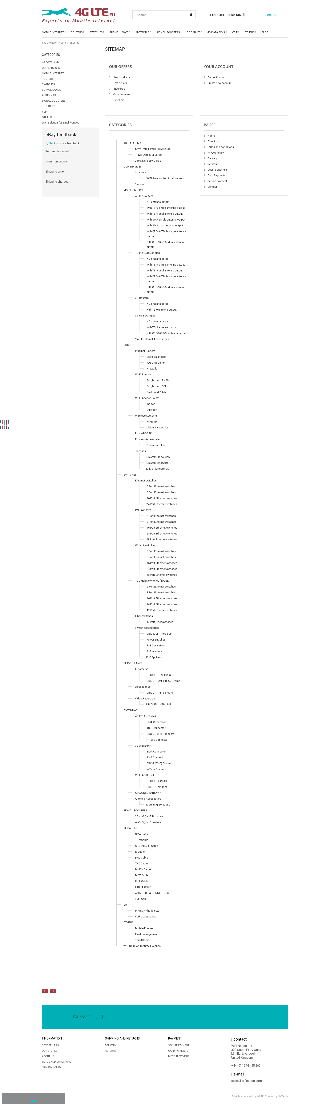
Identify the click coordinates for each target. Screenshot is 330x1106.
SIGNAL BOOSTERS (168, 32)
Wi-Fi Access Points (147, 398)
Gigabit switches (145, 545)
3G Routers (142, 297)
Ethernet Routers (145, 350)
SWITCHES (96, 32)
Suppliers (118, 100)
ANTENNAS (142, 32)
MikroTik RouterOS (157, 468)
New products (121, 77)
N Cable (140, 851)
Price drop (118, 88)
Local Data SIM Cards (148, 160)
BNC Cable (141, 857)
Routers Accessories (148, 439)
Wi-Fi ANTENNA (144, 775)
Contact (212, 186)
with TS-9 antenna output (161, 309)
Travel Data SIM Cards (148, 154)
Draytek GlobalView (158, 457)
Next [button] (53, 991)
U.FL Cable (141, 881)
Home (62, 42)
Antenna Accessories (148, 798)
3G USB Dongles (145, 315)
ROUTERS (77, 32)
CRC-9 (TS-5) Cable (146, 845)
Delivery (212, 158)
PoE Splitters (154, 657)
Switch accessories (147, 627)
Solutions (141, 172)
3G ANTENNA (143, 745)
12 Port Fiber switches (159, 621)
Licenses (140, 451)
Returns (212, 164)
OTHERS (250, 32)
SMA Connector (156, 722)
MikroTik (152, 421)
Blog (265, 32)
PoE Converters (155, 645)
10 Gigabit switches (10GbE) (152, 580)
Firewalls (151, 368)
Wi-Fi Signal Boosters (148, 822)
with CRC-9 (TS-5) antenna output (166, 333)
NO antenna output (158, 201)
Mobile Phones (144, 928)
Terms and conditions (220, 147)
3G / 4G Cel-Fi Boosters (149, 816)
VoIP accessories (145, 916)
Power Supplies (155, 445)
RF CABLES (194, 32)
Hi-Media (283, 1096)
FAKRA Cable (143, 887)
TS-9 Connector (156, 728)
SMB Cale (140, 898)
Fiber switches (144, 616)
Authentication (216, 77)
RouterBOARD (143, 433)
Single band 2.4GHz (159, 380)
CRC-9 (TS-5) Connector (161, 733)
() (270, 14)
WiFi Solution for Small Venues (60, 122)
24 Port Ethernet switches (161, 504)
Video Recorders (145, 698)
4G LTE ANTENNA (145, 716)
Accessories (142, 686)
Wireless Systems (146, 415)
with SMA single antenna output (166, 219)
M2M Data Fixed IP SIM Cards (152, 148)
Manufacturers (121, 94)
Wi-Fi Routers (143, 374)
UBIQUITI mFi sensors (159, 692)
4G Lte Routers (144, 196)
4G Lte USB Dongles (147, 252)
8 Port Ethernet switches (161, 492)
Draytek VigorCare (157, 462)
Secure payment (217, 169)
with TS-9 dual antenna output (165, 213)
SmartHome (142, 940)
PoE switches (143, 510)
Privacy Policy (215, 152)
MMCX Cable (143, 869)
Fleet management (146, 934)
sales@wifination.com (246, 1081)
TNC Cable (141, 863)
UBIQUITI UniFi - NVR (158, 704)
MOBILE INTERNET (53, 32)
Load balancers (156, 356)
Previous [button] (45, 991)
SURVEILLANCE (118, 32)
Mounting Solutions (158, 804)
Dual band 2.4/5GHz (158, 392)
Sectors (139, 184)
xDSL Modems (156, 362)
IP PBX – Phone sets (147, 910)
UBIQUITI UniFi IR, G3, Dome (163, 680)
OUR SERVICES (51, 67)
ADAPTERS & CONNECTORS (152, 893)
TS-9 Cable (141, 839)
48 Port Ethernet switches (161, 539)
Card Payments (216, 175)
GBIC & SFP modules (159, 633)
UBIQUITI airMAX (157, 781)
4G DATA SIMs (216, 32)
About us (213, 141)
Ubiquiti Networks (157, 427)
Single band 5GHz (158, 386)
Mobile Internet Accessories (152, 339)
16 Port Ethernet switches (162, 498)
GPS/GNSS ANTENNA (148, 792)
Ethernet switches (146, 480)
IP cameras (141, 669)
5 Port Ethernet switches (161, 486)
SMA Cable (142, 834)
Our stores (49, 1050)
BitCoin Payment (217, 181)
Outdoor (151, 409)
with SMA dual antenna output (165, 225)
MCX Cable (141, 875)
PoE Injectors (154, 651)
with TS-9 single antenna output (166, 207)
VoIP (235, 32)
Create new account (219, 83)
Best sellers (119, 83)
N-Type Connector (157, 739)
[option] (88, 981)
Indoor (151, 403)
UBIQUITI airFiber (156, 786)
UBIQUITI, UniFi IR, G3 (159, 675)
